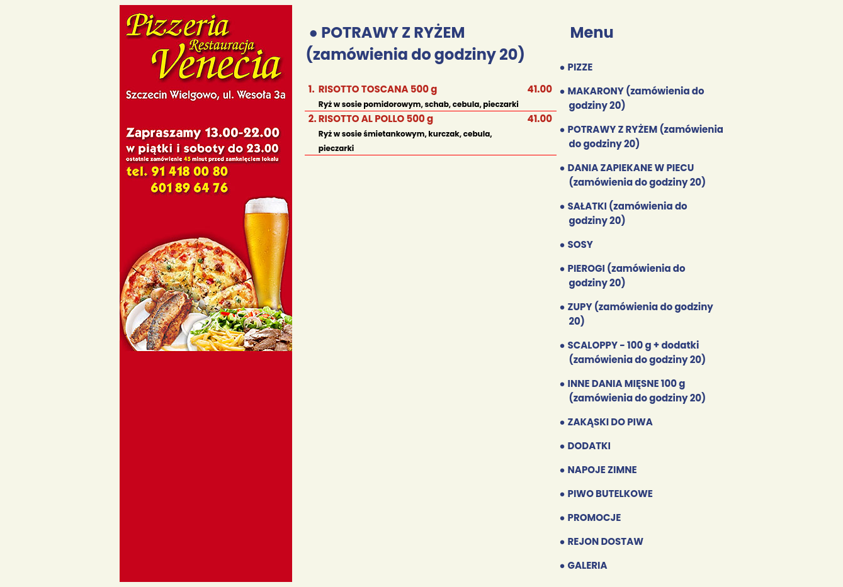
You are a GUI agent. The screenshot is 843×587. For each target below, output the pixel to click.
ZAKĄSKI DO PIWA (610, 421)
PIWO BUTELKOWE (610, 493)
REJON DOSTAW (605, 541)
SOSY (580, 244)
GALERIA (588, 565)
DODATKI (589, 445)
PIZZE (580, 67)
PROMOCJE (594, 517)
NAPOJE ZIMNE (602, 469)
